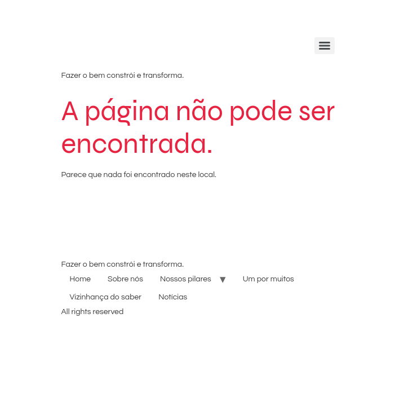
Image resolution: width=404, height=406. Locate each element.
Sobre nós (125, 279)
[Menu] (324, 45)
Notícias (172, 297)
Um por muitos (268, 279)
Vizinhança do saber (106, 297)
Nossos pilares (185, 279)
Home (80, 279)
